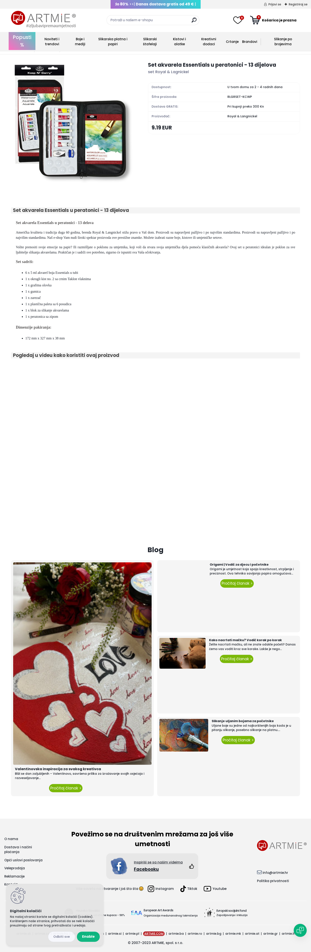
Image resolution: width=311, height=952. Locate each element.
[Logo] (43, 19)
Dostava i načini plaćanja (18, 849)
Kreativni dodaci (208, 41)
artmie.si (114, 933)
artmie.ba (176, 933)
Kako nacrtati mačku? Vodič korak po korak (245, 640)
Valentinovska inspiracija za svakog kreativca (58, 768)
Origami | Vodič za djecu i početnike (239, 564)
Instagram (161, 889)
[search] (194, 22)
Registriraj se (298, 4)
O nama (11, 839)
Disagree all (61, 936)
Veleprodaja (14, 868)
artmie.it (288, 933)
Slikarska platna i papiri (112, 41)
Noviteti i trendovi (51, 41)
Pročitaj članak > (65, 788)
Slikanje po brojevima (283, 41)
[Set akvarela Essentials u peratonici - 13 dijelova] (72, 122)
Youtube (215, 888)
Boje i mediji (80, 41)
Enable (88, 936)
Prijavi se (274, 4)
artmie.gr (270, 933)
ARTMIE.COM (153, 933)
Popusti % (22, 41)
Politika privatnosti (273, 881)
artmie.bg (213, 933)
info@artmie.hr (275, 872)
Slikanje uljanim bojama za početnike (243, 721)
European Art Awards (158, 910)
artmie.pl (132, 933)
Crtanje (232, 41)
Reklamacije (14, 876)
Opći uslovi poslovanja (23, 860)
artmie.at (252, 933)
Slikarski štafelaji (150, 41)
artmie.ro (195, 933)
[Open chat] (300, 930)
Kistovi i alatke (179, 41)
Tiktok (188, 889)
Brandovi (249, 41)
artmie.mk (233, 933)
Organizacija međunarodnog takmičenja (171, 915)
